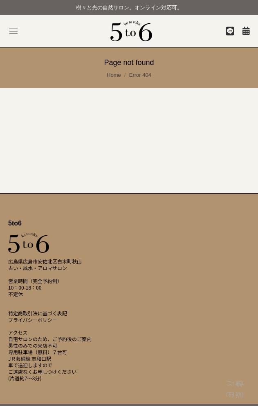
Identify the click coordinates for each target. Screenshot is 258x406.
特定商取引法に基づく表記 (37, 313)
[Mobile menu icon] (13, 31)
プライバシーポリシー (32, 320)
